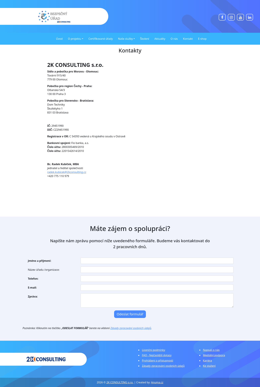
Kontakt (188, 39)
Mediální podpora (214, 355)
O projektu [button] (74, 39)
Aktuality (159, 39)
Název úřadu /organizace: (44, 270)
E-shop (202, 39)
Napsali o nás (211, 350)
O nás (174, 39)
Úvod (59, 39)
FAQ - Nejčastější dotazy (156, 355)
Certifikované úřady (101, 39)
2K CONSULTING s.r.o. (119, 382)
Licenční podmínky (153, 350)
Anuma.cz (157, 382)
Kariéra (207, 360)
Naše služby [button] (125, 39)
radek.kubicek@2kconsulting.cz (66, 172)
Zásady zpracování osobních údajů (130, 328)
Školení (144, 39)
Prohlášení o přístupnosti (157, 360)
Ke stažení (209, 366)
